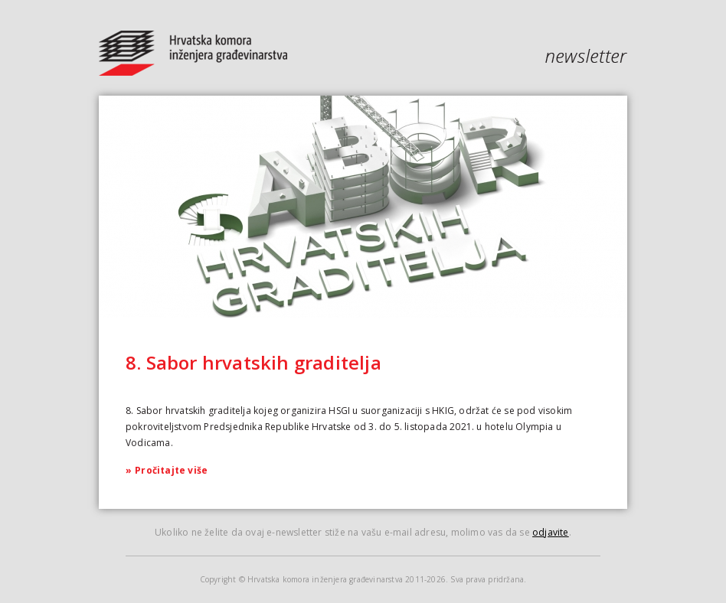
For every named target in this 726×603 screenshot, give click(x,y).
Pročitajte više (167, 470)
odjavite (550, 532)
